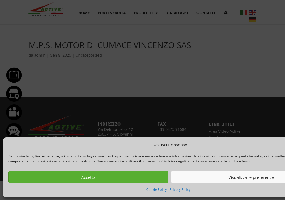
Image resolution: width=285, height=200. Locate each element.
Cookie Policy (156, 189)
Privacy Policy (179, 189)
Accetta (88, 177)
